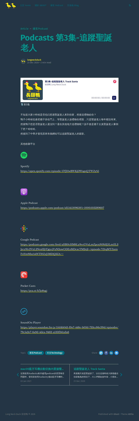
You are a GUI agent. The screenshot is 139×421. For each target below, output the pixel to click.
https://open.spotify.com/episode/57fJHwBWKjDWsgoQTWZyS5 (59, 171)
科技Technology (54, 353)
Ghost (116, 414)
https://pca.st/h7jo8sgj (33, 290)
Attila (131, 414)
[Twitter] (101, 353)
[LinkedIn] (111, 353)
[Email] (116, 353)
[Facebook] (106, 353)
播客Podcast (35, 353)
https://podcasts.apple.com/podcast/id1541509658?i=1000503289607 (62, 207)
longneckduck (34, 60)
